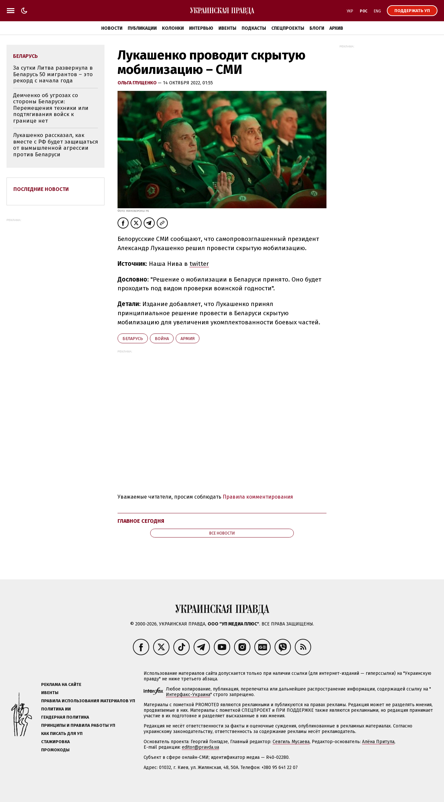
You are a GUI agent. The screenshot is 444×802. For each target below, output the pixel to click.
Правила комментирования (258, 497)
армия (188, 338)
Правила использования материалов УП (88, 700)
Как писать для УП (62, 733)
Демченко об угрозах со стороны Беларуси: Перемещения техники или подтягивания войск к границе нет (50, 108)
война (162, 338)
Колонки (173, 28)
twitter (199, 263)
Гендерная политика (65, 717)
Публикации (142, 28)
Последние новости (41, 189)
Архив (336, 28)
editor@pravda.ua (200, 747)
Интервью (201, 28)
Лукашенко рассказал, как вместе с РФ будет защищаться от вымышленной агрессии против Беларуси (55, 145)
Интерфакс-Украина (188, 694)
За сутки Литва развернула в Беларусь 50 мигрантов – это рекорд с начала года (53, 74)
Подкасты (254, 28)
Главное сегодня (141, 521)
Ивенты (227, 28)
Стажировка (55, 741)
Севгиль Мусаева (291, 741)
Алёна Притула (378, 741)
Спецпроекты (287, 28)
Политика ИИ (56, 709)
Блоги (316, 28)
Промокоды (55, 749)
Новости (111, 28)
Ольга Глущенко (138, 83)
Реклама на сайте (61, 684)
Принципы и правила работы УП (78, 725)
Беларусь (132, 338)
